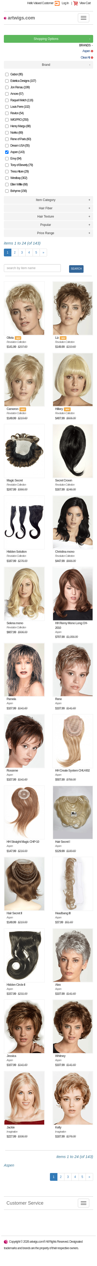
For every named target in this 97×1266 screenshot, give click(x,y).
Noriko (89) (14, 132)
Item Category (45, 200)
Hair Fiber (46, 208)
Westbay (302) (16, 178)
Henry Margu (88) (18, 126)
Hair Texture (45, 216)
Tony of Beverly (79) (19, 165)
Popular (45, 225)
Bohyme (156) (16, 191)
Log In (65, 3)
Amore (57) (14, 94)
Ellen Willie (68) (16, 184)
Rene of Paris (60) (18, 139)
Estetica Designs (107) (20, 81)
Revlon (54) (14, 113)
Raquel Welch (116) (19, 100)
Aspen (88, 51)
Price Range (45, 233)
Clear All (87, 57)
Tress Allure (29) (17, 171)
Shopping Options (46, 39)
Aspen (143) (14, 152)
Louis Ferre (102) (17, 107)
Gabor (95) (14, 74)
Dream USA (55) (17, 145)
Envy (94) (13, 158)
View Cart (85, 3)
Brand (46, 65)
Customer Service (23, 1202)
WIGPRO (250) (16, 119)
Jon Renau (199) (17, 87)
